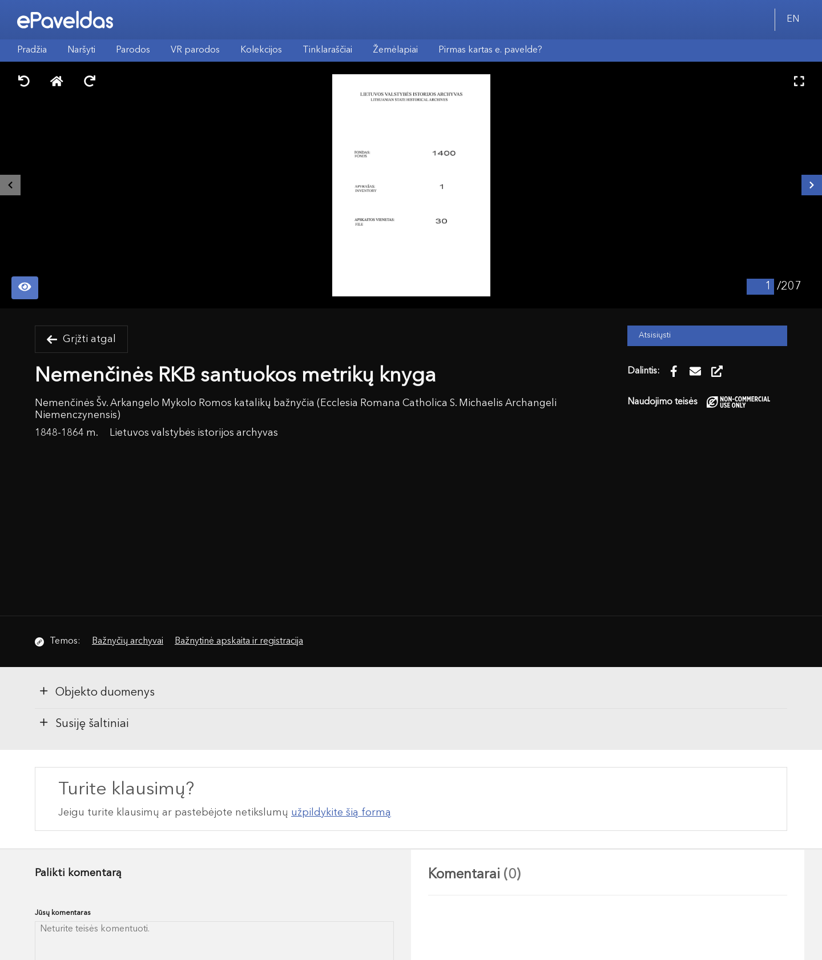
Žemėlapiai (395, 50)
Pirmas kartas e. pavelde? (490, 50)
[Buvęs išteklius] (10, 185)
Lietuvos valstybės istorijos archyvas (194, 433)
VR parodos (195, 50)
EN (793, 19)
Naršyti (81, 50)
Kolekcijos (261, 50)
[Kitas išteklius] (811, 185)
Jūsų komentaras (63, 913)
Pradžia (32, 50)
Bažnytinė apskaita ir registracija (239, 641)
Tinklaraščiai (327, 50)
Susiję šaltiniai (83, 723)
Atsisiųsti (655, 335)
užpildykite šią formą (341, 813)
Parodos (133, 50)
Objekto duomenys (96, 691)
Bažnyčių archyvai (127, 641)
